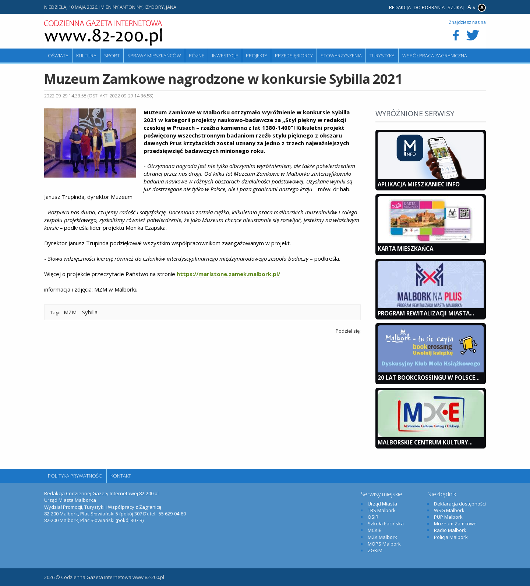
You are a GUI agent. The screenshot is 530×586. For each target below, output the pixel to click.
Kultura (86, 55)
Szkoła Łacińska (386, 523)
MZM (70, 312)
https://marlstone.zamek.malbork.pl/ (228, 274)
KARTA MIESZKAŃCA (405, 248)
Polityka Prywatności (75, 475)
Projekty (256, 55)
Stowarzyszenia (341, 55)
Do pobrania (429, 7)
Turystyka (382, 55)
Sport (112, 55)
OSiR (373, 517)
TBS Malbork (382, 510)
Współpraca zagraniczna (434, 55)
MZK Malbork (382, 537)
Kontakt (120, 475)
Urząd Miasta (382, 503)
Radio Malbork (450, 530)
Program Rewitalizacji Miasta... (426, 313)
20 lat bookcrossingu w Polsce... (429, 377)
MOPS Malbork (384, 543)
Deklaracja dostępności (460, 503)
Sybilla (90, 312)
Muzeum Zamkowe (455, 523)
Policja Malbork (451, 537)
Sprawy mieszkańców (154, 55)
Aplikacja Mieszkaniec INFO (419, 184)
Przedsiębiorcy (294, 55)
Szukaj (456, 7)
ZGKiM (375, 550)
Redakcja (400, 7)
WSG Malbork (449, 510)
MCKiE (374, 530)
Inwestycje (225, 55)
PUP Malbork (448, 517)
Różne (196, 55)
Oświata (58, 55)
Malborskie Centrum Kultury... (425, 442)
